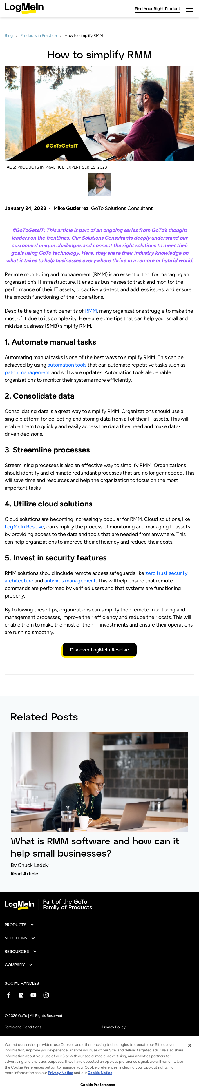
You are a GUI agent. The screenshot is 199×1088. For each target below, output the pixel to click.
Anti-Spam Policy (19, 1040)
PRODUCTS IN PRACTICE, (41, 167)
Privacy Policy (114, 1027)
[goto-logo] (99, 904)
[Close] (189, 1056)
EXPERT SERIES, (81, 167)
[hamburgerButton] (189, 9)
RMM (91, 311)
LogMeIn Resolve (24, 527)
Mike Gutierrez (71, 208)
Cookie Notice (100, 1084)
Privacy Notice (60, 1084)
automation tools (67, 365)
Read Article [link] (24, 873)
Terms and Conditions (23, 1027)
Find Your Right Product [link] (157, 8)
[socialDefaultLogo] (8, 995)
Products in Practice (38, 35)
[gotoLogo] (24, 8)
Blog (9, 35)
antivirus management (70, 581)
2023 (102, 167)
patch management (27, 372)
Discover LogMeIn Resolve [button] (99, 649)
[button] (20, 925)
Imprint (108, 1040)
